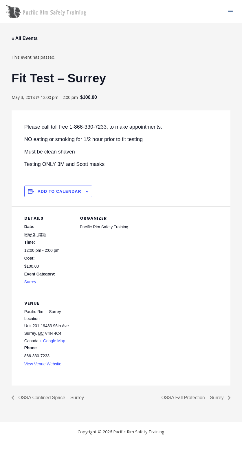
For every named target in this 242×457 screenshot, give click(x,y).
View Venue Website (42, 364)
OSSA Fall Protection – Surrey (193, 397)
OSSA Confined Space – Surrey (50, 397)
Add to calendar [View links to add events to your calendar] (59, 191)
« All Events (25, 38)
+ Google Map (52, 340)
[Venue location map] (110, 331)
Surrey (30, 282)
